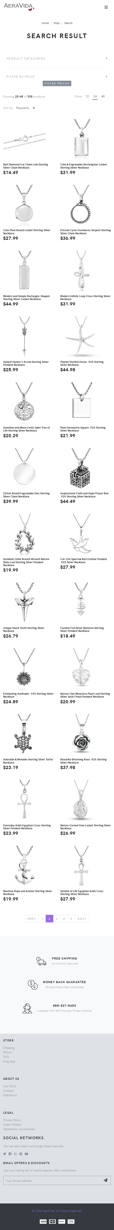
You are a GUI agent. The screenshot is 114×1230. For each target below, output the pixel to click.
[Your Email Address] (52, 1180)
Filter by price (21, 76)
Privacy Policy (12, 1120)
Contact (8, 1090)
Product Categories (26, 58)
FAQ (6, 1056)
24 (95, 96)
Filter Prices (57, 83)
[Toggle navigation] (106, 7)
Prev (31, 918)
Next (82, 918)
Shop (57, 23)
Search (68, 23)
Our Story (9, 1086)
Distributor (10, 1095)
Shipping (8, 1047)
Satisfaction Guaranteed (19, 1129)
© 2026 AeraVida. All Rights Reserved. (57, 1211)
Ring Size (9, 1061)
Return (7, 1052)
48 (103, 96)
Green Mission (12, 1124)
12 (87, 96)
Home (45, 23)
